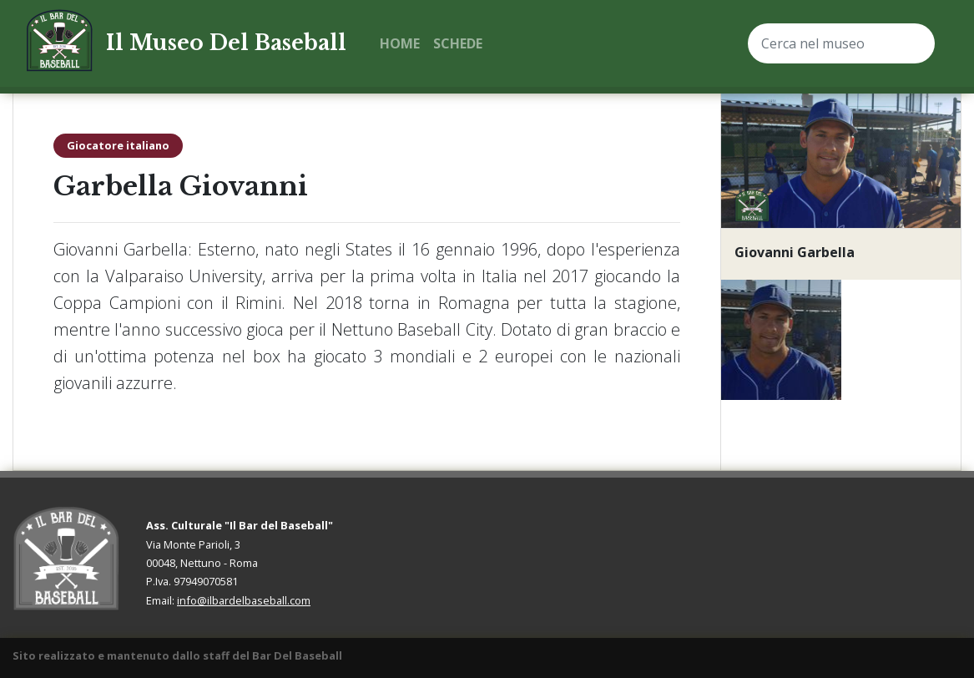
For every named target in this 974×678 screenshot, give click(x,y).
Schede (457, 43)
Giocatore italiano (118, 145)
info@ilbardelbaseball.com (243, 600)
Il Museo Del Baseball (226, 43)
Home (400, 43)
